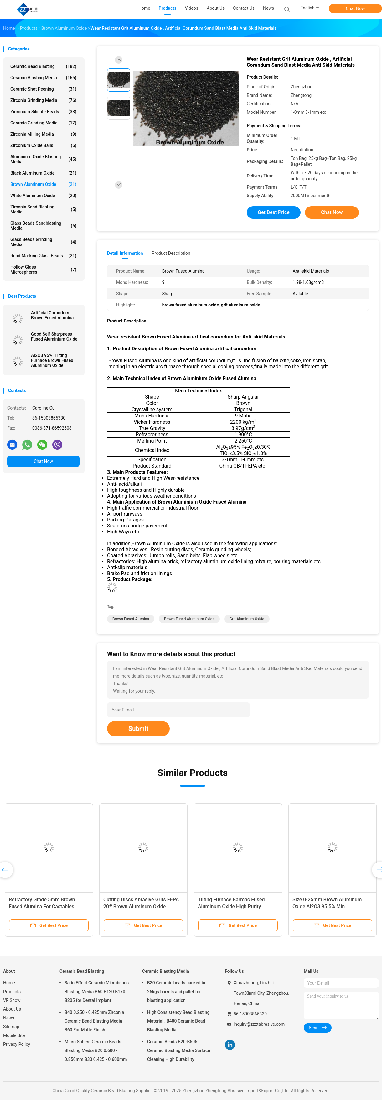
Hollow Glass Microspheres (43, 270)
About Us (12, 1009)
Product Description (171, 253)
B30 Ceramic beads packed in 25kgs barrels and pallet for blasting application (176, 991)
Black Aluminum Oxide (43, 173)
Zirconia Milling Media (43, 134)
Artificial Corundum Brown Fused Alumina (53, 315)
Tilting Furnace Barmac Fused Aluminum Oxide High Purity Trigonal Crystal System (231, 906)
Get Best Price (274, 212)
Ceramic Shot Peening (43, 89)
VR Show (12, 1000)
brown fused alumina (130, 619)
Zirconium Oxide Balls (43, 145)
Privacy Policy (16, 1044)
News (8, 1017)
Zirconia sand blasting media (43, 209)
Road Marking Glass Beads (43, 256)
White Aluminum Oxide (43, 195)
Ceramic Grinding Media (43, 123)
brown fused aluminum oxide (189, 619)
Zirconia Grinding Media (43, 100)
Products (12, 991)
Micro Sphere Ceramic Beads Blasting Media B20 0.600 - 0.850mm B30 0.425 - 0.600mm (96, 1050)
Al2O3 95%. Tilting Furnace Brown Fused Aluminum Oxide (52, 360)
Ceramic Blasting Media (43, 78)
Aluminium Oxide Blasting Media (43, 159)
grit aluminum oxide (247, 619)
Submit (138, 728)
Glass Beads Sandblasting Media (43, 226)
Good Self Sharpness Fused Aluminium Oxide (54, 337)
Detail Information (125, 253)
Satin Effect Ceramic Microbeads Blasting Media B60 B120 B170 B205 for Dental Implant (97, 991)
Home (9, 982)
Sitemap (11, 1026)
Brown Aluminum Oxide (43, 184)
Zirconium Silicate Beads (43, 111)
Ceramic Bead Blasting (43, 66)
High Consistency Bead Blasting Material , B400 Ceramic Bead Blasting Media (178, 1021)
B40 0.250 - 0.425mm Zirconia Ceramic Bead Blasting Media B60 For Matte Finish (94, 1021)
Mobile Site (14, 1035)
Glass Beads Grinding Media (43, 242)
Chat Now (355, 8)
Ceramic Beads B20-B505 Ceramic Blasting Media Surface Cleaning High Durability (178, 1050)
